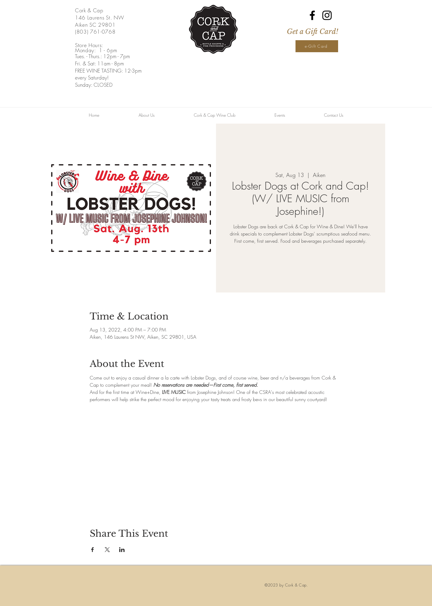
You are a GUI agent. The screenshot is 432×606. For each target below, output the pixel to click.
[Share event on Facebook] (92, 549)
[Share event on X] (107, 549)
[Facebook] (312, 15)
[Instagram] (327, 15)
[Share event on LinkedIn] (122, 549)
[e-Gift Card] (317, 46)
